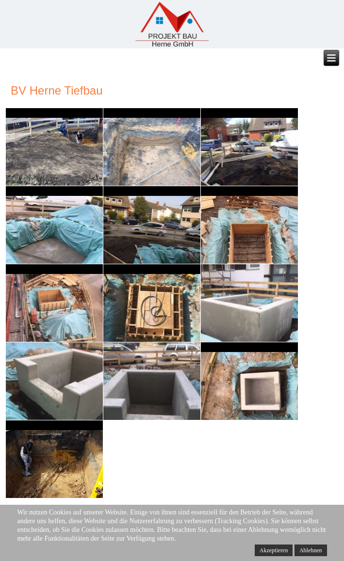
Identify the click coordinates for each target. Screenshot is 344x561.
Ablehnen (310, 550)
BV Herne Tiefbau (56, 90)
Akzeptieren (274, 550)
